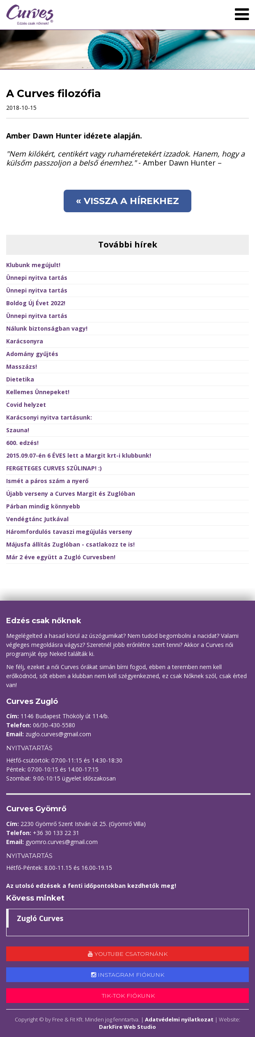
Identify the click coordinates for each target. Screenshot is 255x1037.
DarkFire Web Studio (127, 1026)
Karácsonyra (24, 341)
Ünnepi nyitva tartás (36, 277)
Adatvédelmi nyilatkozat (179, 1019)
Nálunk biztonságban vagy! (46, 328)
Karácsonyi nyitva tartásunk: (49, 417)
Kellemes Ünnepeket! (37, 392)
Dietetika (20, 379)
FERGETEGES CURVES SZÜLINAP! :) (54, 468)
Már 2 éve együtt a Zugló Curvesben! (60, 557)
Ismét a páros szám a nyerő (47, 481)
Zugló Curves (40, 918)
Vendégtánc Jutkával (37, 519)
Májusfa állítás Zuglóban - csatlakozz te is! (70, 544)
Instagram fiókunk (127, 974)
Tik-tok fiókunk (127, 995)
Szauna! (17, 430)
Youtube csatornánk (128, 954)
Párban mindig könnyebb (43, 506)
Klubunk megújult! (33, 265)
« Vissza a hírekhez (127, 200)
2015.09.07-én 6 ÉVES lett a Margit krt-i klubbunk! (78, 455)
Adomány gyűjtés (32, 354)
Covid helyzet (26, 404)
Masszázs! (21, 366)
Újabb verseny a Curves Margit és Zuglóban (70, 493)
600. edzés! (22, 443)
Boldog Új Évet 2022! (35, 303)
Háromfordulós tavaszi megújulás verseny (69, 532)
